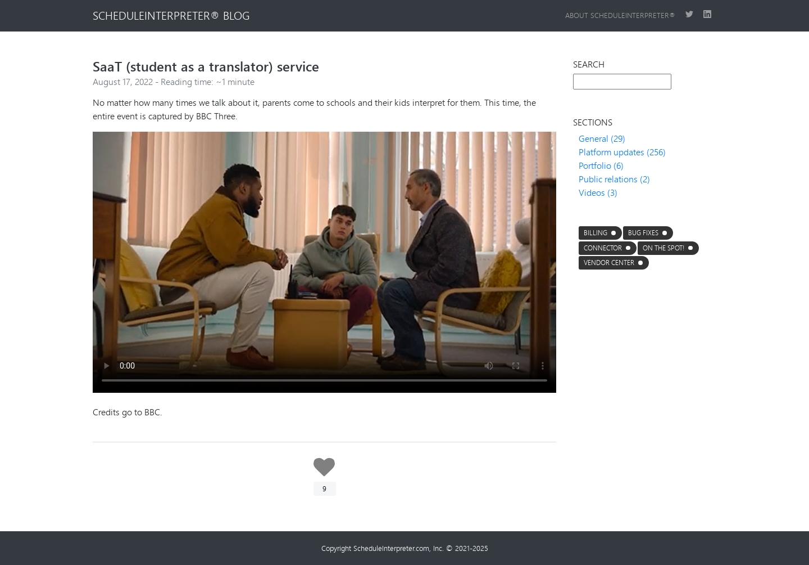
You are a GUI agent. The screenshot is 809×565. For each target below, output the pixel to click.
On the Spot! (663, 248)
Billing (595, 232)
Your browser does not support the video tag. (324, 262)
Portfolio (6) (601, 165)
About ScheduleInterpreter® (620, 15)
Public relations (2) (614, 178)
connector (603, 248)
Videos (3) (598, 192)
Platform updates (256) (622, 151)
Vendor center (609, 262)
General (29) (602, 138)
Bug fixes (643, 232)
